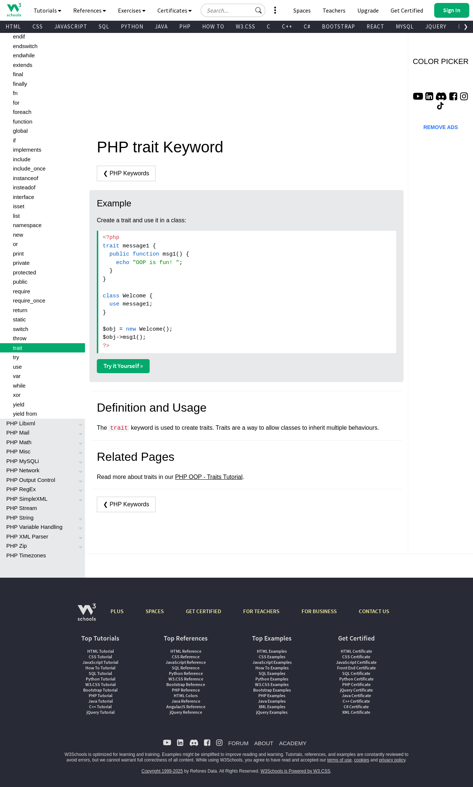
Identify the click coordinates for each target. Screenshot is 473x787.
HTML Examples (272, 651)
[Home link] (14, 10)
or (15, 244)
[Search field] (233, 10)
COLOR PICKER (441, 61)
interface (23, 197)
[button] (258, 10)
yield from (25, 414)
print (18, 253)
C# (307, 26)
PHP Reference (186, 690)
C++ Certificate (356, 701)
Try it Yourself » (123, 366)
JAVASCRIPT (70, 26)
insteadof (24, 187)
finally (20, 84)
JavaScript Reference (186, 662)
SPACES (155, 611)
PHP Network (23, 470)
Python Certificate (356, 679)
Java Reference (185, 701)
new (18, 235)
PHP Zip (16, 546)
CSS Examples (272, 656)
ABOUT (263, 743)
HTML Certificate (356, 651)
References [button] (89, 10)
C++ (287, 26)
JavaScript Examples (272, 662)
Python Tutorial (100, 679)
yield (18, 404)
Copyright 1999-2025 (162, 771)
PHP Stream (21, 508)
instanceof (25, 178)
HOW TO (213, 26)
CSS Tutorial (100, 656)
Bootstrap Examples (272, 690)
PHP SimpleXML (26, 499)
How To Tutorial (100, 668)
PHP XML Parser (27, 536)
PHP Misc (18, 451)
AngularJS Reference (185, 706)
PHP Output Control (30, 480)
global (20, 131)
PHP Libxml (20, 423)
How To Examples (272, 668)
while (19, 385)
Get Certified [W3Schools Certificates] (407, 10)
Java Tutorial (100, 701)
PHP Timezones (26, 555)
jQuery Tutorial (100, 712)
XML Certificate (356, 712)
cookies (361, 760)
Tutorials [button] (47, 10)
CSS (38, 26)
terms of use (339, 760)
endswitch (25, 46)
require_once (29, 300)
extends (23, 65)
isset (18, 206)
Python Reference (186, 673)
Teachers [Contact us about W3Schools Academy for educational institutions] (334, 10)
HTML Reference (185, 651)
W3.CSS (245, 26)
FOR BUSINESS (319, 611)
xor (17, 395)
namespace (27, 225)
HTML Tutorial (100, 651)
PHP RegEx (21, 489)
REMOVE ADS (440, 127)
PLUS (116, 611)
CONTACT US (374, 611)
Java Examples (272, 701)
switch (20, 329)
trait (17, 348)
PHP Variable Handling (34, 527)
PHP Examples (271, 695)
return (20, 310)
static (19, 319)
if (14, 140)
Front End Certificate (356, 668)
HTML (13, 26)
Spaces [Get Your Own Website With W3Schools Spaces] (302, 10)
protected (24, 272)
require (21, 291)
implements (27, 149)
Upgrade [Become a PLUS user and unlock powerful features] (368, 10)
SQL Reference (186, 668)
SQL (104, 26)
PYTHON (132, 26)
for (16, 102)
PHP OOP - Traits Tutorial (209, 477)
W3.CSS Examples (272, 684)
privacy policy (392, 760)
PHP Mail (17, 432)
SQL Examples (272, 673)
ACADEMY (292, 743)
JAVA (161, 26)
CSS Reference (186, 656)
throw (20, 338)
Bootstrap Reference (185, 684)
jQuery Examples (271, 712)
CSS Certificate (356, 656)
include (22, 159)
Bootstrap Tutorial (100, 690)
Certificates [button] (174, 10)
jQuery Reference (186, 712)
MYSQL (405, 26)
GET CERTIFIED (203, 611)
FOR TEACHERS (261, 611)
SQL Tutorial (100, 673)
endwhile (24, 55)
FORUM (238, 743)
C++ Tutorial (100, 706)
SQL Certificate (356, 673)
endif (19, 36)
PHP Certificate (356, 684)
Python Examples (271, 679)
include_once (29, 168)
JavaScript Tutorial (100, 662)
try (16, 357)
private (21, 263)
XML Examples (272, 706)
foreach (22, 112)
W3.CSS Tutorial (100, 684)
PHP (185, 26)
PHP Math (18, 442)
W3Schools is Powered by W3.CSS (295, 771)
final (18, 74)
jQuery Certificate (356, 690)
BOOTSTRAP (338, 26)
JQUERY (435, 26)
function (23, 121)
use (17, 367)
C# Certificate (356, 706)
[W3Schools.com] (87, 615)
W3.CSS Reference (186, 679)
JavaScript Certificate (356, 662)
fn (15, 93)
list (16, 216)
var (17, 376)
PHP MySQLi (22, 461)
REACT (375, 26)
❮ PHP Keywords (126, 173)
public (20, 281)
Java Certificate (356, 695)
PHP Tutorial (100, 695)
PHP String (20, 517)
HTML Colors (186, 695)
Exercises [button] (132, 10)
